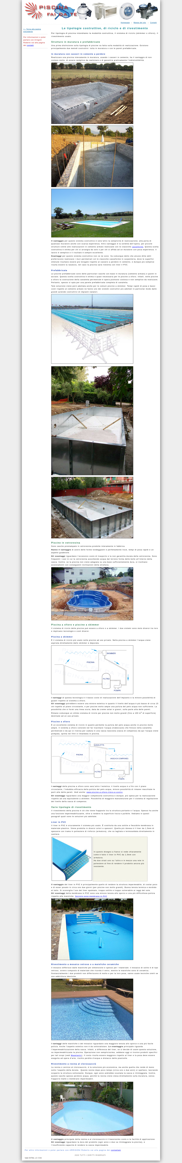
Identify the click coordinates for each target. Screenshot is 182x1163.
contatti (30, 45)
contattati (116, 1150)
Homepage (125, 23)
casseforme (137, 247)
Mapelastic (76, 1055)
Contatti (153, 23)
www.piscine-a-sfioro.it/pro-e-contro (105, 792)
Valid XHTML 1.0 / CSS (33, 1158)
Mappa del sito (140, 23)
